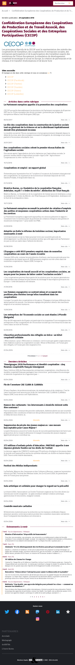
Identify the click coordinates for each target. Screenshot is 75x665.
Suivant (44, 356)
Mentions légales (22, 660)
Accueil (5, 11)
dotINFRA (6, 644)
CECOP (10, 77)
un (48, 73)
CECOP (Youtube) (14, 87)
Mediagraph (7, 640)
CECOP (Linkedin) (15, 94)
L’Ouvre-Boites (8, 649)
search (69, 3)
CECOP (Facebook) (15, 80)
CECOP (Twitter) (14, 84)
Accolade (6, 636)
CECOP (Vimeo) (14, 90)
